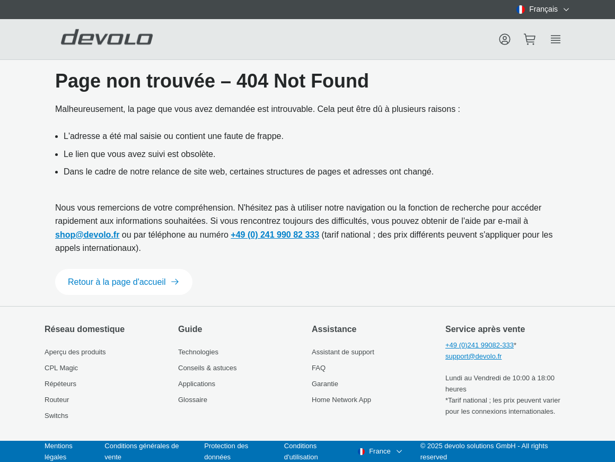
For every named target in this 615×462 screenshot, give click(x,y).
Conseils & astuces (207, 368)
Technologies (198, 352)
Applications (196, 384)
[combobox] (543, 9)
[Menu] (504, 39)
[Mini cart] (530, 39)
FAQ (319, 368)
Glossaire (192, 400)
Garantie (325, 384)
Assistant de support (343, 352)
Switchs (56, 416)
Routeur (57, 400)
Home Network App (341, 400)
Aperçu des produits (75, 352)
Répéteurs (60, 384)
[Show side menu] (555, 39)
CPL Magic (61, 368)
